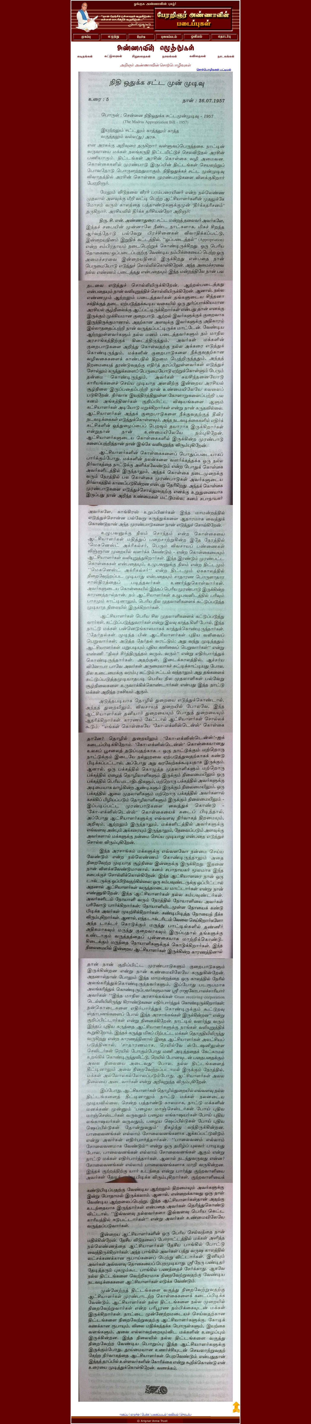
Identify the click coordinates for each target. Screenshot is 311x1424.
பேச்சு (145, 1414)
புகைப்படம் (158, 1414)
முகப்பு (124, 1414)
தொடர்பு (186, 1414)
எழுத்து (135, 1414)
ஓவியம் (173, 1414)
